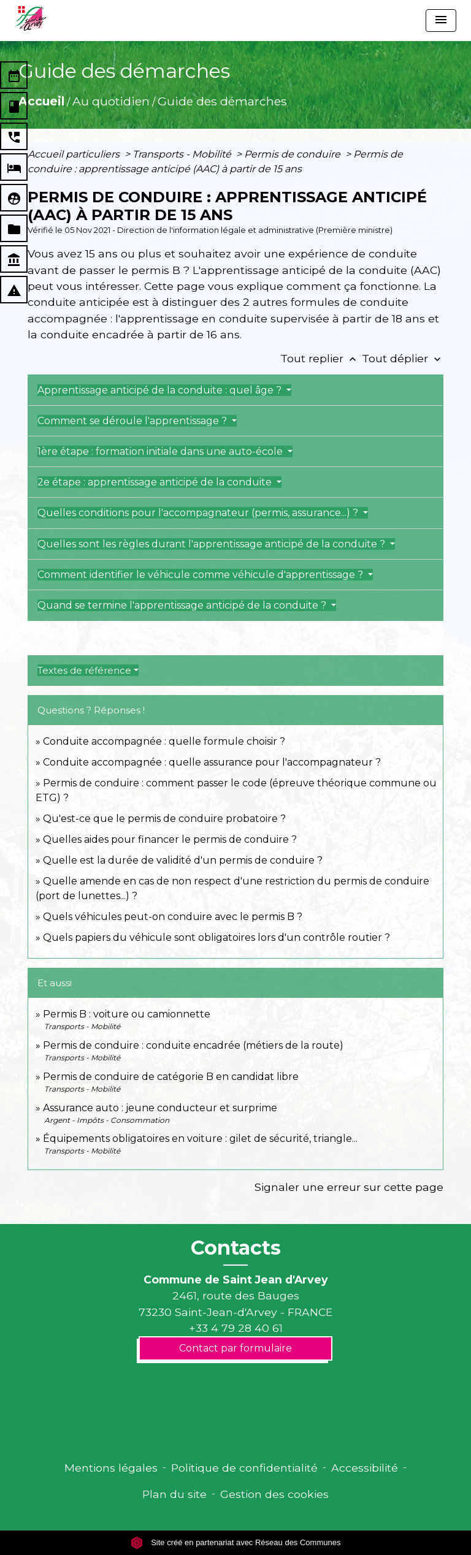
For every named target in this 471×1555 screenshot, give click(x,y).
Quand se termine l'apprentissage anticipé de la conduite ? (183, 605)
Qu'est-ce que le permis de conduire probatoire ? (164, 818)
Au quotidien (111, 101)
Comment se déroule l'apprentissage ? (133, 421)
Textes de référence (84, 670)
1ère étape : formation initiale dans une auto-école (161, 451)
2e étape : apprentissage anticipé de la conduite (155, 482)
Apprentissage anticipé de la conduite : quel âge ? (160, 390)
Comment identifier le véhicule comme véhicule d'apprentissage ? (201, 574)
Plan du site (174, 1494)
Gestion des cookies (274, 1494)
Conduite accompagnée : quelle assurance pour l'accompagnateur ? (212, 762)
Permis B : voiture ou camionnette (126, 1014)
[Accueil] (30, 18)
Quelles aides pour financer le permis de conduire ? (170, 839)
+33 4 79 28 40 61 (236, 1327)
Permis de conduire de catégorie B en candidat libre (171, 1076)
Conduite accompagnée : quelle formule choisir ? (164, 741)
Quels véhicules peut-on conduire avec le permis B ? (172, 916)
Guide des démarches (222, 101)
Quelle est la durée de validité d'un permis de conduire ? (183, 860)
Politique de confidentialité (244, 1467)
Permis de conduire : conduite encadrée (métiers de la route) (193, 1045)
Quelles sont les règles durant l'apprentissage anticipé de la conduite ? (212, 544)
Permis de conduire (293, 154)
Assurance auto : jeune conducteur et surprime (160, 1108)
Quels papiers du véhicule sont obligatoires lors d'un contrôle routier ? (216, 937)
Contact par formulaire (235, 1348)
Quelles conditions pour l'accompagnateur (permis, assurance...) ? (199, 513)
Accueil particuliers (75, 154)
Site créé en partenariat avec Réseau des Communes (236, 1542)
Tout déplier (402, 358)
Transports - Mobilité (183, 154)
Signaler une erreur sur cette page (349, 1187)
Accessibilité (364, 1467)
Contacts (236, 1248)
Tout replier (321, 358)
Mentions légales (111, 1467)
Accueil (41, 101)
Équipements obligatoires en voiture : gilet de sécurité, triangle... (200, 1138)
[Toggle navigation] (441, 20)
